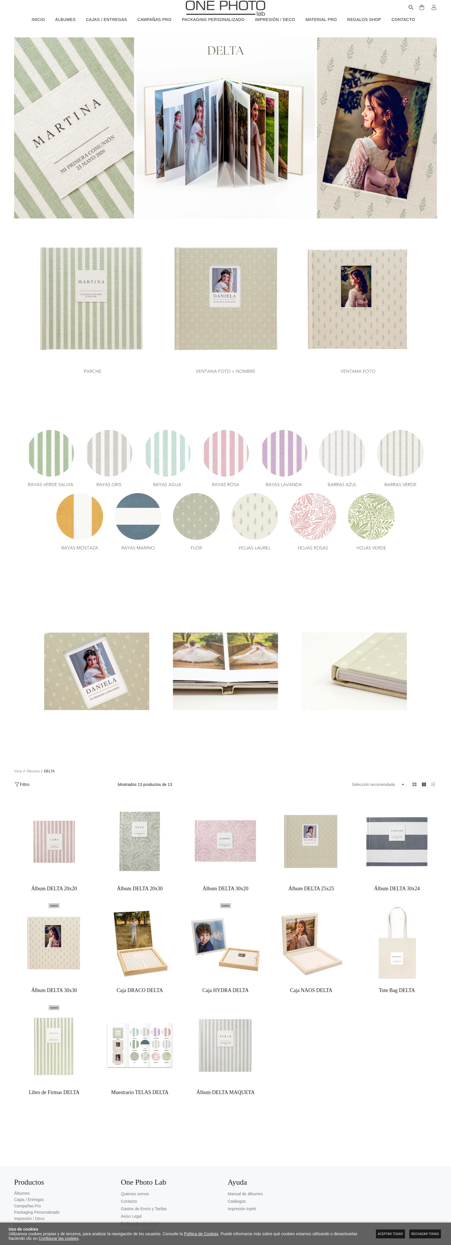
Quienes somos (135, 1194)
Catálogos (237, 1201)
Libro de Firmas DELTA (54, 1109)
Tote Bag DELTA (397, 999)
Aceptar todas (390, 1234)
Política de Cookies (201, 1233)
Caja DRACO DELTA (140, 999)
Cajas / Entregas (29, 1200)
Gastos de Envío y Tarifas (144, 1209)
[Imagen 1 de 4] (225, 127)
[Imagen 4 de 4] (225, 671)
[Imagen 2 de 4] (225, 309)
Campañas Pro (27, 1206)
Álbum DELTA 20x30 (140, 888)
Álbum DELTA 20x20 (54, 888)
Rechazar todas (425, 1234)
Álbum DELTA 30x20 (226, 888)
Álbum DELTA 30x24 (397, 888)
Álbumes (22, 1193)
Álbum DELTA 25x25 (311, 888)
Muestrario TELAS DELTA (140, 1109)
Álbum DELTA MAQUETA (225, 1109)
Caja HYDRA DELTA (225, 999)
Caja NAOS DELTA (311, 999)
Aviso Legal (131, 1216)
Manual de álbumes (245, 1194)
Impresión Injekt (242, 1209)
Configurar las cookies (59, 1238)
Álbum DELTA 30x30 (54, 999)
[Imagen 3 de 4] (225, 490)
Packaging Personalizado (37, 1212)
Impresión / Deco (29, 1219)
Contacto (129, 1201)
